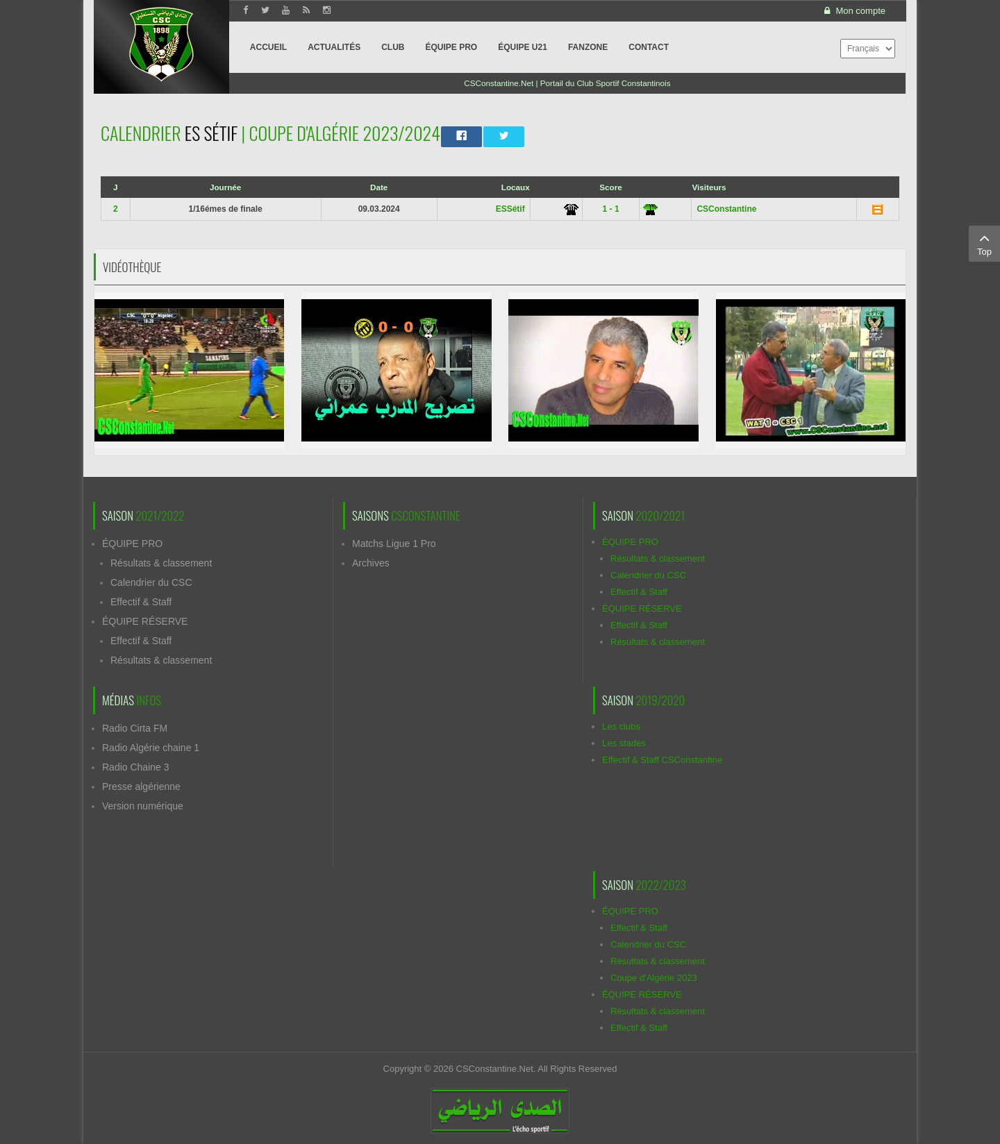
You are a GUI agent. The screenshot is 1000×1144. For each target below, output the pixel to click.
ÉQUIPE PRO (132, 543)
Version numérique (142, 805)
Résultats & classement (161, 563)
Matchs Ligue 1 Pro (394, 543)
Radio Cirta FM (134, 728)
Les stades (624, 743)
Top (984, 243)
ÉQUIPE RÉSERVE (145, 621)
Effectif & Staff (141, 601)
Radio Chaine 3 (135, 767)
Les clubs (621, 726)
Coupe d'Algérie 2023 (653, 978)
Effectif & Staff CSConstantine (662, 760)
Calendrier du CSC (151, 582)
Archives (371, 563)
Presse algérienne (141, 786)
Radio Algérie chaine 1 (150, 747)
